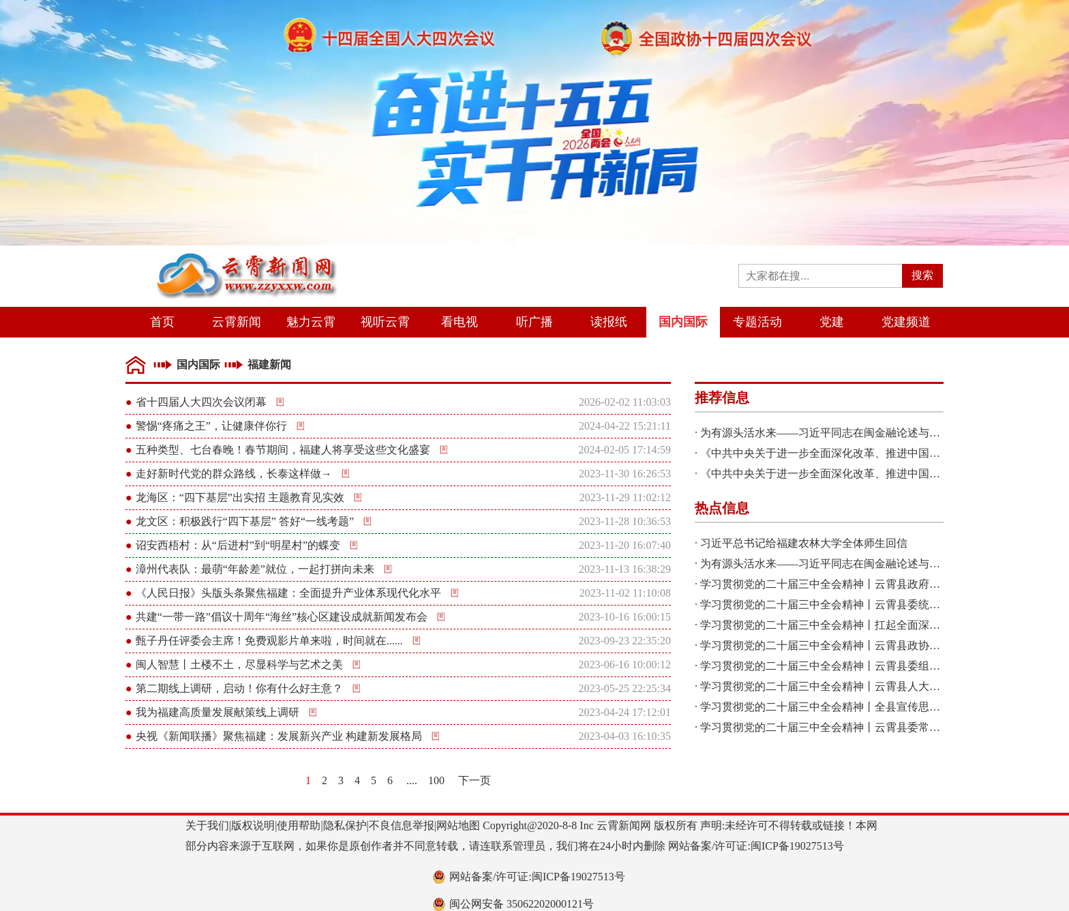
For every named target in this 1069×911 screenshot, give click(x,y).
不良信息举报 (401, 825)
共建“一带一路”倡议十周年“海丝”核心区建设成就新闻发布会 (281, 617)
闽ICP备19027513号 (797, 846)
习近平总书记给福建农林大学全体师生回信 (803, 543)
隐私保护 (345, 825)
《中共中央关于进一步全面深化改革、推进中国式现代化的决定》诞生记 (874, 453)
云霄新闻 (236, 322)
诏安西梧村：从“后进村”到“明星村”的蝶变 (238, 545)
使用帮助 (298, 825)
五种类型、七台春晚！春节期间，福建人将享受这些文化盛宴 (283, 449)
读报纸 (608, 322)
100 (436, 780)
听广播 (534, 322)
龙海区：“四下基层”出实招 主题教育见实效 (240, 497)
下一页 (474, 780)
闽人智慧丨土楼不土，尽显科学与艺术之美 (239, 664)
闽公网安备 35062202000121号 (521, 904)
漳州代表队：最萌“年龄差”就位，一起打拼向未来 (255, 569)
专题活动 (757, 322)
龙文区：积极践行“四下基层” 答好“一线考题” (245, 521)
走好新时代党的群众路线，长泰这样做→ (234, 473)
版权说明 (253, 825)
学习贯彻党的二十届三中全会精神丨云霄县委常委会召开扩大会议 (858, 727)
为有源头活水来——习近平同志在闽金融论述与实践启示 (836, 432)
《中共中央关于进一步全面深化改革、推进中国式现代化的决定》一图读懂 (880, 473)
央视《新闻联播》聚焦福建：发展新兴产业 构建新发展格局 (279, 736)
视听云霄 (385, 322)
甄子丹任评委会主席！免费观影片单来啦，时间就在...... (269, 640)
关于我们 (207, 825)
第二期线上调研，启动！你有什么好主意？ (239, 688)
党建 (831, 322)
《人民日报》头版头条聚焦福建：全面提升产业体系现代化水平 (288, 593)
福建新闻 (269, 364)
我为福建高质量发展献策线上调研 (217, 712)
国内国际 (683, 322)
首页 (162, 322)
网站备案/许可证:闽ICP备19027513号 (537, 876)
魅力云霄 (310, 322)
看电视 (459, 322)
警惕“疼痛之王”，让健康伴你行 (211, 426)
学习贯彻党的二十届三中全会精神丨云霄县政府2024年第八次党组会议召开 (880, 584)
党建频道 (906, 322)
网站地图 (458, 825)
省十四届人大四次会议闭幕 (201, 402)
